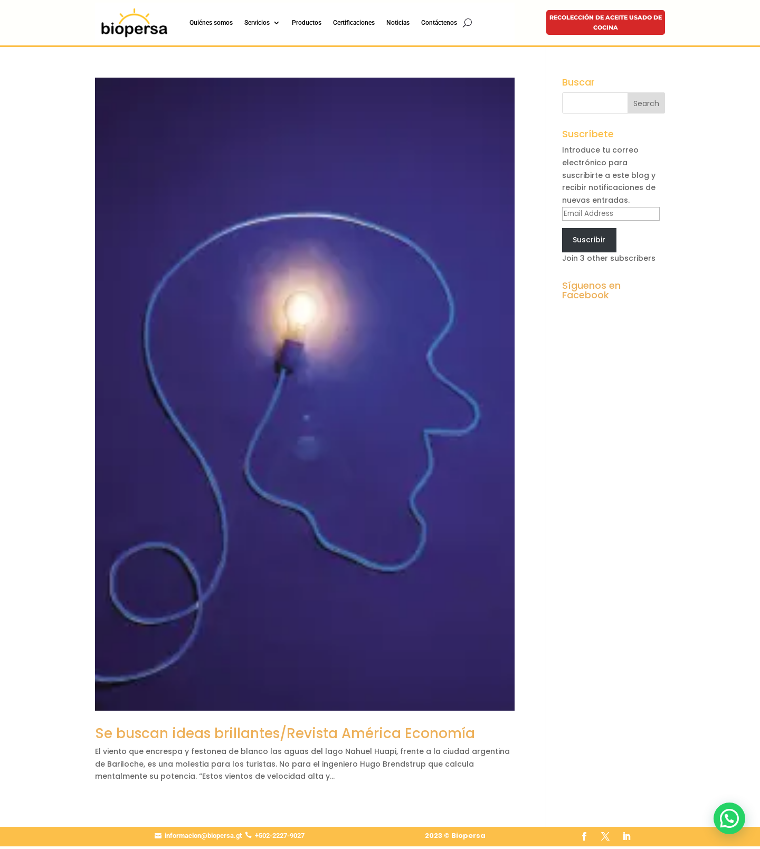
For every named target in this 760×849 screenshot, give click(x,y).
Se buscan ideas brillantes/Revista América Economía (285, 733)
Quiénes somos (211, 22)
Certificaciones (354, 22)
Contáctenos (439, 22)
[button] (729, 818)
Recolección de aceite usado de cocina (605, 22)
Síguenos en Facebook (591, 290)
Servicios (257, 22)
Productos (306, 22)
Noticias (398, 22)
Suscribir (589, 239)
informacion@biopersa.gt (203, 835)
